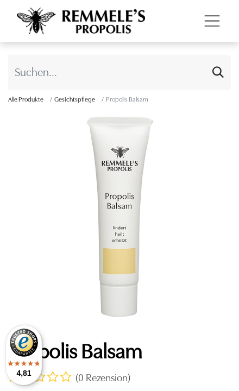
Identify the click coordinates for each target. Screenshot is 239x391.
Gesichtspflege (74, 99)
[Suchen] (218, 72)
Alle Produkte (25, 99)
